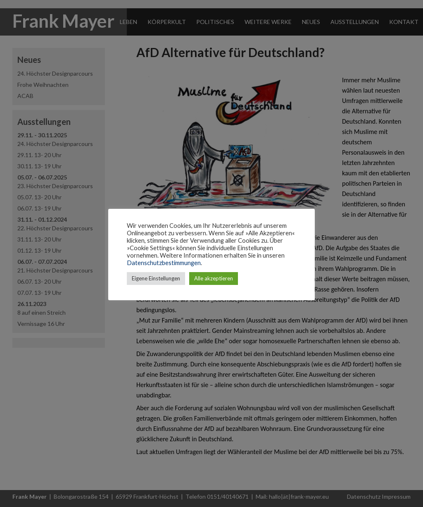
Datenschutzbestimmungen (164, 262)
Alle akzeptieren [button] (213, 278)
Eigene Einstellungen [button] (156, 278)
